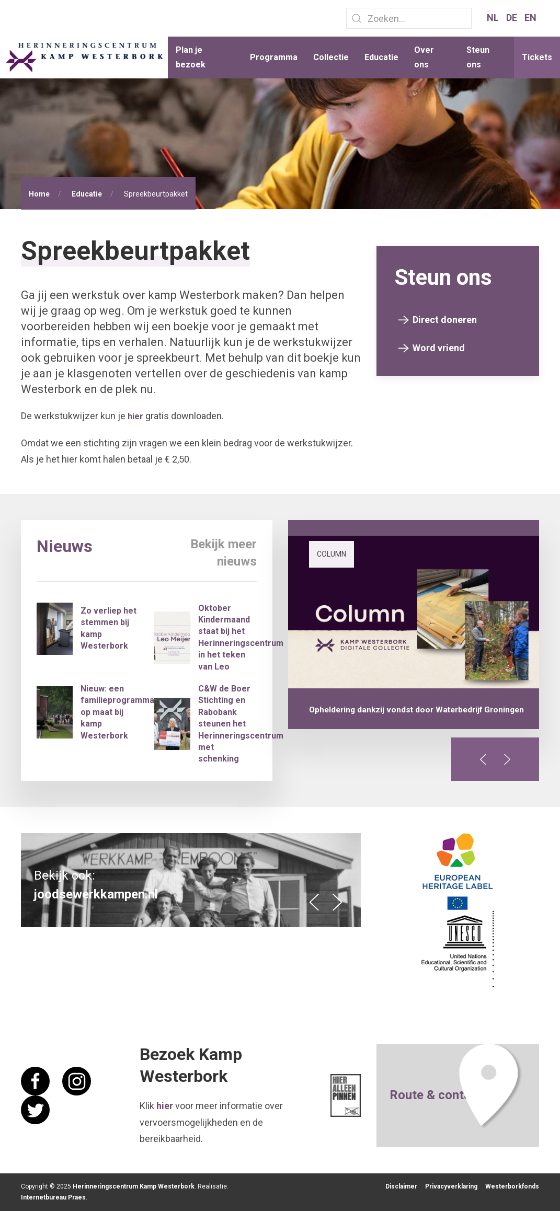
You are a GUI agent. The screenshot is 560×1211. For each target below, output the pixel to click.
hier (135, 416)
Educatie (381, 57)
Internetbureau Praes (53, 1197)
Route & (414, 1095)
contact (460, 1095)
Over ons (424, 57)
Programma (274, 57)
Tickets (537, 57)
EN (530, 17)
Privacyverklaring (451, 1186)
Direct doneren (445, 319)
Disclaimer (401, 1186)
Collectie (331, 57)
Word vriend (439, 347)
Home (39, 194)
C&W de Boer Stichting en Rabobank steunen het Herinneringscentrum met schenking (240, 724)
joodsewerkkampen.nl (96, 894)
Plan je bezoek (190, 57)
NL (494, 17)
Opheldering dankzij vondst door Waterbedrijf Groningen (416, 709)
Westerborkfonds (512, 1186)
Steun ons (477, 57)
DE (512, 17)
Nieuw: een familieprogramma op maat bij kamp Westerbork (117, 712)
